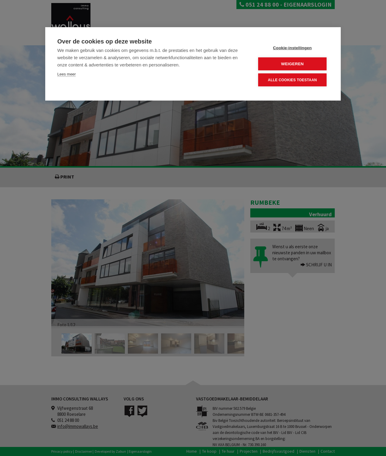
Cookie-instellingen (292, 48)
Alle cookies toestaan (292, 80)
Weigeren (292, 64)
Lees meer (66, 74)
